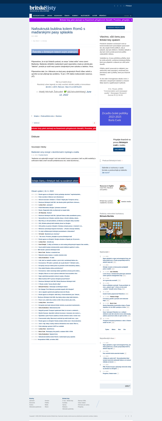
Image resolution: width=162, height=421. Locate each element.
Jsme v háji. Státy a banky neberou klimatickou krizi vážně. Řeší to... (59, 323)
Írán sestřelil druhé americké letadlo (114, 353)
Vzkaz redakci (82, 402)
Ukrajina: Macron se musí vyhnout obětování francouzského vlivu (58, 273)
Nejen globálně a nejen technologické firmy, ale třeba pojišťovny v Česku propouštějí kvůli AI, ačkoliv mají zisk (117, 260)
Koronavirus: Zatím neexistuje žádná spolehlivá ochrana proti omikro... (59, 271)
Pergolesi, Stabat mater (111, 373)
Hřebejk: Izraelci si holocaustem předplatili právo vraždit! (115, 268)
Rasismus (59, 116)
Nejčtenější (85, 15)
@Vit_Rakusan (58, 87)
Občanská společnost (35, 407)
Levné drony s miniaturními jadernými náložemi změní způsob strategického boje (117, 275)
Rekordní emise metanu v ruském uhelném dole (53, 255)
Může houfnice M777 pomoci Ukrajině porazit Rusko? (54, 279)
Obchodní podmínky (67, 409)
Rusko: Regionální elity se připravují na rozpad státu (54, 210)
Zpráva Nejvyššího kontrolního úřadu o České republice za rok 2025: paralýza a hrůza (116, 306)
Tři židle (52, 257)
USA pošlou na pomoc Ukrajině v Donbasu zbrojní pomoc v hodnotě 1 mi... (61, 226)
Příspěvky (102, 15)
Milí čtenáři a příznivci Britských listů (49, 249)
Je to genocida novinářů (112, 280)
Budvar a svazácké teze (53, 252)
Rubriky (75, 15)
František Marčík (43, 155)
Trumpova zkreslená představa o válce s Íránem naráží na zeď (117, 321)
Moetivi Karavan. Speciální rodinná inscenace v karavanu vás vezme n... (60, 313)
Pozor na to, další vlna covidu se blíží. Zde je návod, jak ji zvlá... (57, 300)
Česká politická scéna (47, 116)
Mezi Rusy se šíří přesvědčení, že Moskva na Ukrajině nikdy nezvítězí (59, 221)
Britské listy (43, 9)
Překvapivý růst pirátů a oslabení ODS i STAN (59, 331)
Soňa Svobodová (44, 257)
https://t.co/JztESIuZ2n (73, 87)
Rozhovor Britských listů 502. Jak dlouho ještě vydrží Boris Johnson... (59, 202)
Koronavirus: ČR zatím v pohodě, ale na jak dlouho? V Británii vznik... (59, 263)
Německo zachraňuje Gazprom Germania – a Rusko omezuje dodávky (59, 228)
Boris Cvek (42, 252)
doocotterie (50, 302)
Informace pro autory (83, 405)
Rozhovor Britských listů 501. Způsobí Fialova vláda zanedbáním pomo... (60, 215)
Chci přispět (119, 149)
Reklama (64, 407)
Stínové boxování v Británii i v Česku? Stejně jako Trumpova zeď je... (59, 199)
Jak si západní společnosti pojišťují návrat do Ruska (54, 292)
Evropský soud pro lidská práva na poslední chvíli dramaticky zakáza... (59, 265)
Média (46, 405)
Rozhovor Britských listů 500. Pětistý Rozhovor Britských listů (57, 281)
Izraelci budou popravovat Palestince (115, 294)
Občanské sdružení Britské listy (49, 416)
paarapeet (50, 205)
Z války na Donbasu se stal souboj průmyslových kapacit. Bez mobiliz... (68, 244)
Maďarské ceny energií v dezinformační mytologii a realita (55, 152)
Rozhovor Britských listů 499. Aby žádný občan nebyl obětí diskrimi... (58, 297)
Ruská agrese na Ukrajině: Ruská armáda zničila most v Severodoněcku (60, 321)
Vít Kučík (41, 234)
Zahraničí (32, 400)
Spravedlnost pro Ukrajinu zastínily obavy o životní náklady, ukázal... (59, 218)
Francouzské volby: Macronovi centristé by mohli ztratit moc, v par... (59, 318)
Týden (107, 329)
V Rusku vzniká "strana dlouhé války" (50, 284)
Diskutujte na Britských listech (58, 286)
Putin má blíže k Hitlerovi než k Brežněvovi (51, 197)
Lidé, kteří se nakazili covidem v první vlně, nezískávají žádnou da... (58, 260)
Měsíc (114, 329)
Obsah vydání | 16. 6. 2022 (42, 191)
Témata (67, 15)
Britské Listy (116, 402)
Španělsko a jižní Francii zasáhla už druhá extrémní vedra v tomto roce (59, 315)
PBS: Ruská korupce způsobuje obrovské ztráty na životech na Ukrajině (117, 368)
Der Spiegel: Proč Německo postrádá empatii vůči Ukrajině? (56, 289)
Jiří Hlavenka (42, 213)
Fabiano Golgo (114, 296)
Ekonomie (32, 402)
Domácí (47, 400)
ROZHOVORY (58, 15)
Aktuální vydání (39, 15)
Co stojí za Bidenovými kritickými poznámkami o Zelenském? (57, 231)
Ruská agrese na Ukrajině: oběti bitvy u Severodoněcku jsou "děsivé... (59, 294)
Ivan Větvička (114, 271)
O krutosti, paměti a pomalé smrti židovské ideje (115, 299)
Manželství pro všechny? (52, 234)
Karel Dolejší (42, 244)
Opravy (64, 405)
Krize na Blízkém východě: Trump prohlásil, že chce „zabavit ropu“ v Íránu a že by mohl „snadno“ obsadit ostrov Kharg (116, 287)
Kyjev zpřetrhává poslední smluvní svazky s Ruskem (54, 276)
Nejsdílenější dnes (107, 338)
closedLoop (50, 242)
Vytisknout (35, 123)
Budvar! (49, 213)
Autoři (94, 15)
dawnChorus (50, 329)
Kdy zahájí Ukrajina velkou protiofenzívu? (51, 268)
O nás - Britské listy (67, 400)
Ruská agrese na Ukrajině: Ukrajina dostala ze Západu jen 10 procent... (59, 239)
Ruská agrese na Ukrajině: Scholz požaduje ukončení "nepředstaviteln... (60, 194)
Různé (46, 407)
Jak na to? (106, 173)
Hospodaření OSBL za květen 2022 (48, 339)
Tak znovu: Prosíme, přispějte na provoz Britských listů (55, 236)
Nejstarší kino (54, 334)
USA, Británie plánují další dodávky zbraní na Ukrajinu (55, 223)
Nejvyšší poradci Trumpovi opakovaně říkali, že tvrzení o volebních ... (59, 310)
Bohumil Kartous (44, 286)
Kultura (31, 405)
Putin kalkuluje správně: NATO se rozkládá (51, 326)
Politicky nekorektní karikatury (112, 215)
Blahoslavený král (55, 307)
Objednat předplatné (115, 27)
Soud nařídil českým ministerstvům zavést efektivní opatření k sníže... (59, 247)
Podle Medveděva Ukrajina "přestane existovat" (53, 207)
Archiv (49, 15)
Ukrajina (36, 116)
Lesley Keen (42, 205)
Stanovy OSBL (82, 400)
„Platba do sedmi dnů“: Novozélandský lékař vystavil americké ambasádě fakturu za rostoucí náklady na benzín (117, 360)
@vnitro (48, 87)
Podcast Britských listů (110, 160)
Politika (47, 402)
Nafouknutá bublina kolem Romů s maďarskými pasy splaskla (57, 337)
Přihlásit (128, 6)
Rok (119, 329)
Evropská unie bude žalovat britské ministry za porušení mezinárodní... (59, 305)
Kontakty (64, 402)
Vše (124, 329)
